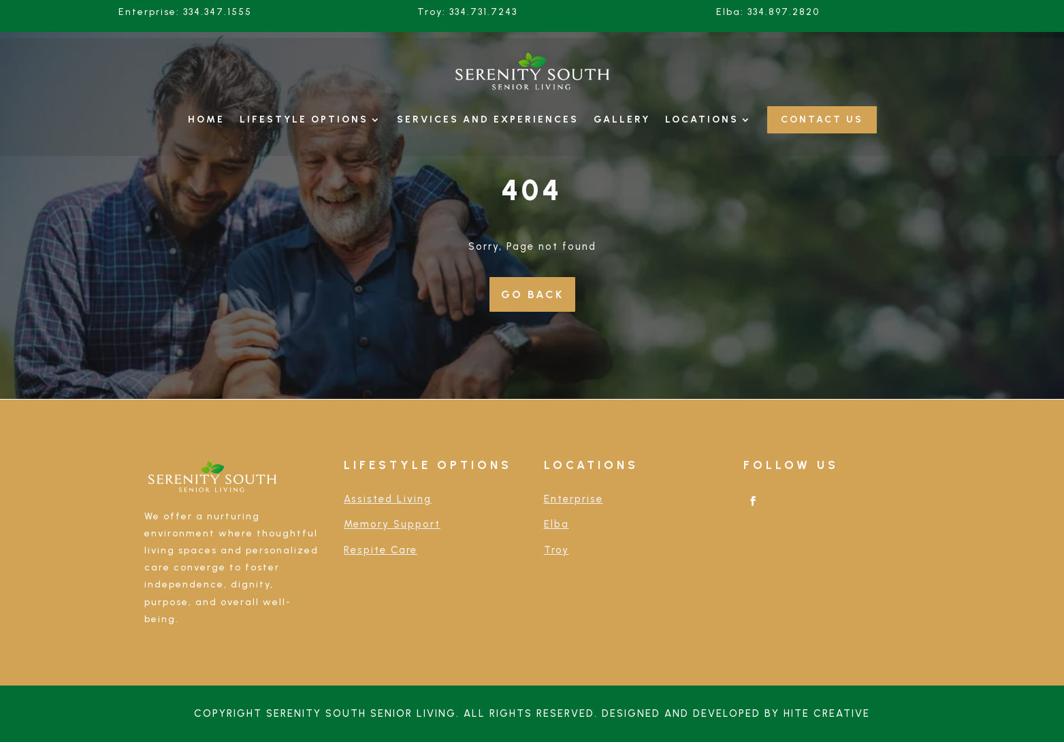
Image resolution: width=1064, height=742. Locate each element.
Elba (556, 524)
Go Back (532, 294)
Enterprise (573, 499)
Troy (556, 550)
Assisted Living (388, 499)
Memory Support (392, 524)
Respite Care (380, 550)
